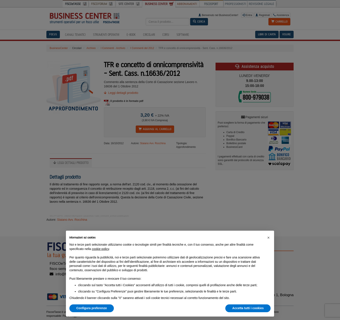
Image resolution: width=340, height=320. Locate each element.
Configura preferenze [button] (91, 308)
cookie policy (100, 249)
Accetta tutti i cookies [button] (248, 308)
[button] (268, 237)
